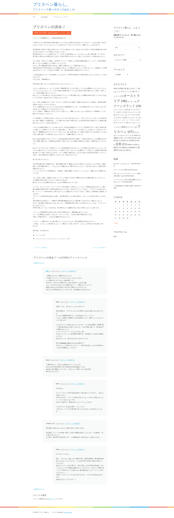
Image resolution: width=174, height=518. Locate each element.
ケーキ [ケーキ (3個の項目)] (123, 112)
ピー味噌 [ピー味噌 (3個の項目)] (122, 127)
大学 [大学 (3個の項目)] (130, 138)
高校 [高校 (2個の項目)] (128, 150)
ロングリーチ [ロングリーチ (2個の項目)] (128, 135)
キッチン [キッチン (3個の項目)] (131, 101)
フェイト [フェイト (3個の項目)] (132, 127)
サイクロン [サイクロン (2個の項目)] (122, 115)
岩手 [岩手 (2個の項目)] (136, 138)
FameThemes (67, 512)
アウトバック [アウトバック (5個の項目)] (128, 92)
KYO (40, 33)
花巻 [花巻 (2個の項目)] (136, 144)
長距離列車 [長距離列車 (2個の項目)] (133, 147)
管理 (115, 236)
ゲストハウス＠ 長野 (120, 170)
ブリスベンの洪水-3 (99, 247)
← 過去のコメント (39, 263)
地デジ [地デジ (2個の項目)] (123, 138)
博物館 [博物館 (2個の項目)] (117, 138)
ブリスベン (62, 238)
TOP (34, 17)
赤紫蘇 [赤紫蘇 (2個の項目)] (124, 147)
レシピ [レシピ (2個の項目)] (119, 135)
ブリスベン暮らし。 (51, 4)
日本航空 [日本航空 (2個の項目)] (124, 140)
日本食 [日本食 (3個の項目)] (132, 140)
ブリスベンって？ (61, 17)
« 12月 (116, 223)
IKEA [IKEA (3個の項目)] (117, 88)
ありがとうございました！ (122, 163)
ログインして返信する (69, 271)
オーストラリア (41, 238)
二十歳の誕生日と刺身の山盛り (124, 186)
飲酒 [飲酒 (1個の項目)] (123, 150)
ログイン (51, 499)
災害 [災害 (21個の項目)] (121, 144)
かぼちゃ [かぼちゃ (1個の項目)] (117, 91)
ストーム (62, 33)
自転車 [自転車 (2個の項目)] (130, 144)
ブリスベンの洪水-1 (40, 247)
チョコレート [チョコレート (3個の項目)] (122, 123)
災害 (68, 238)
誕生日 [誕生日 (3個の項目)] (117, 147)
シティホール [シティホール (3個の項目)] (133, 115)
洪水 (68, 33)
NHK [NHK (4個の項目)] (123, 88)
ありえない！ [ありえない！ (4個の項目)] (133, 88)
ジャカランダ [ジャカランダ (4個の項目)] (120, 118)
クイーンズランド (52, 238)
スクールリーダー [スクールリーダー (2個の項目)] (134, 118)
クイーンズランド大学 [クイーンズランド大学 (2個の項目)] (122, 110)
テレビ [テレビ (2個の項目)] (132, 123)
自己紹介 (44, 17)
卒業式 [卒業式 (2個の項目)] (137, 135)
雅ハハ (48, 271)
